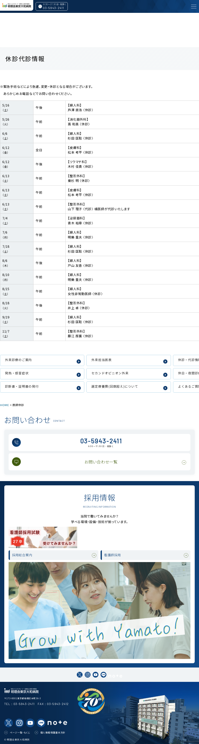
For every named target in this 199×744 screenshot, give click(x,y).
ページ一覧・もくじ (20, 732)
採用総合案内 (23, 555)
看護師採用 (113, 555)
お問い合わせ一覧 (101, 462)
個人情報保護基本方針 (53, 732)
